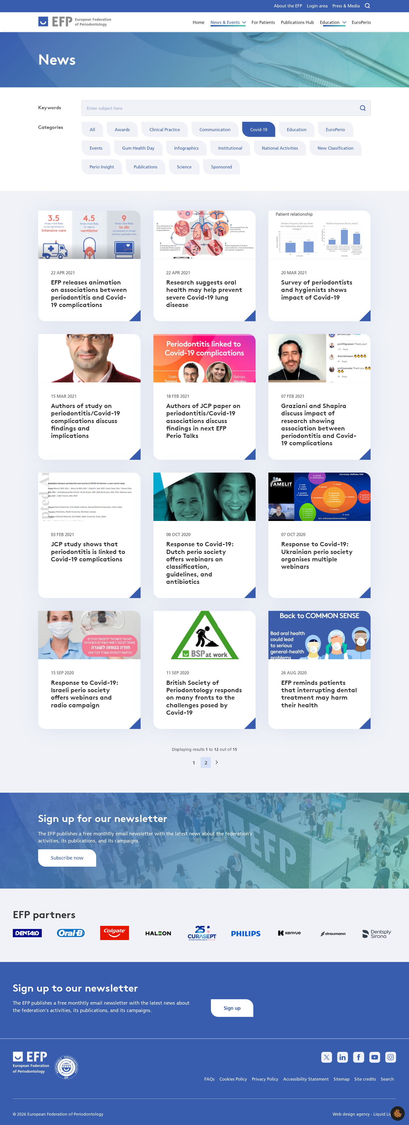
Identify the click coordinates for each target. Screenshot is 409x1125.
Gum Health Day (138, 148)
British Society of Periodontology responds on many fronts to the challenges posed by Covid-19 (204, 697)
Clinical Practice (164, 129)
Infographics (186, 148)
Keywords (49, 107)
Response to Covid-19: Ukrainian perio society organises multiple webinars (317, 555)
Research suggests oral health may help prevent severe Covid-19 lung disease (204, 293)
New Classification (335, 148)
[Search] (368, 6)
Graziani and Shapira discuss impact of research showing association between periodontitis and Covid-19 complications (318, 424)
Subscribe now (67, 858)
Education (297, 129)
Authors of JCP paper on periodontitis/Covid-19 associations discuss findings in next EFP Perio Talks (203, 420)
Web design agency (352, 1114)
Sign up (232, 1008)
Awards (122, 129)
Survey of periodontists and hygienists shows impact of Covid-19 (316, 290)
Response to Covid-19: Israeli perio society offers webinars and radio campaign (84, 694)
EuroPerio (335, 129)
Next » (219, 769)
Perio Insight (102, 167)
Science (184, 167)
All (92, 129)
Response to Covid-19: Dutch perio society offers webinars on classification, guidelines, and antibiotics (199, 562)
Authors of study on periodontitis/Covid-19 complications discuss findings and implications (85, 420)
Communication (215, 129)
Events (96, 148)
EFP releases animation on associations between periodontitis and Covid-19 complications (89, 293)
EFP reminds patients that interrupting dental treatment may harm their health (319, 694)
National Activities (280, 148)
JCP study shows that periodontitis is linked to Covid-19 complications (88, 551)
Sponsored (221, 167)
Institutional (230, 148)
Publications (145, 167)
